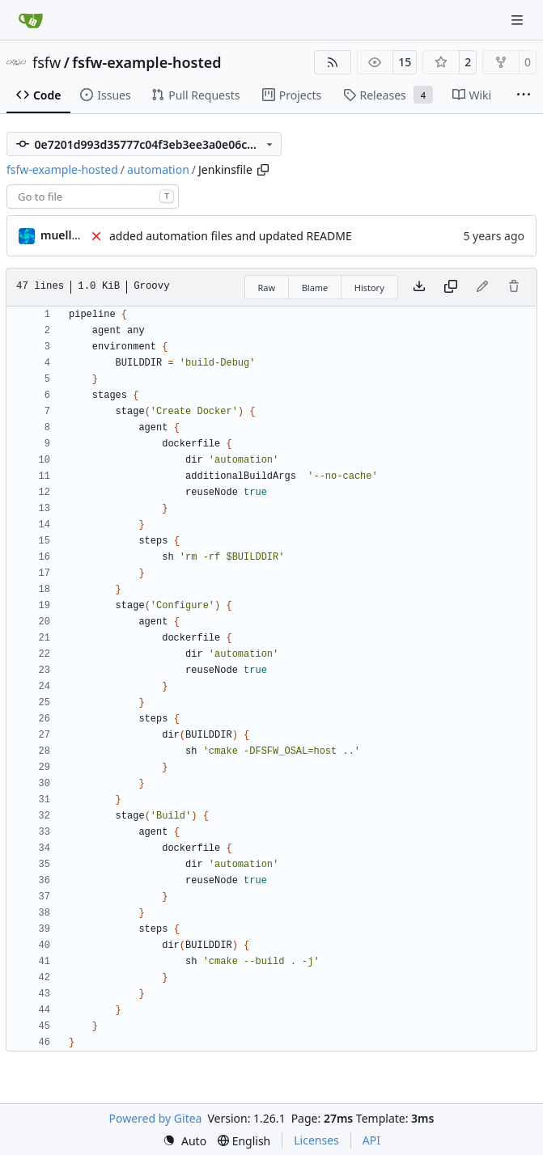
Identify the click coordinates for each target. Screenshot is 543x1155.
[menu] (184, 1141)
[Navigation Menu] (519, 19)
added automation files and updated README (230, 235)
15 (404, 62)
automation (158, 169)
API (371, 1140)
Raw (267, 287)
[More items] (524, 95)
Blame (315, 287)
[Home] (30, 20)
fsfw (46, 62)
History (369, 287)
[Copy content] (451, 287)
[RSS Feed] (332, 62)
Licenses (316, 1140)
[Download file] (419, 287)
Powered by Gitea (155, 1118)
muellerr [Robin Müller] (64, 235)
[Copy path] (263, 170)
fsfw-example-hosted (146, 62)
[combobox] (92, 196)
